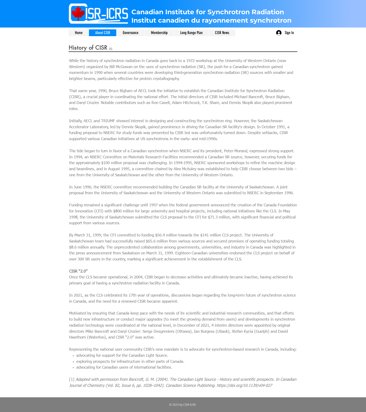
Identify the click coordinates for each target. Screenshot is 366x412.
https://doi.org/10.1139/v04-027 (244, 386)
